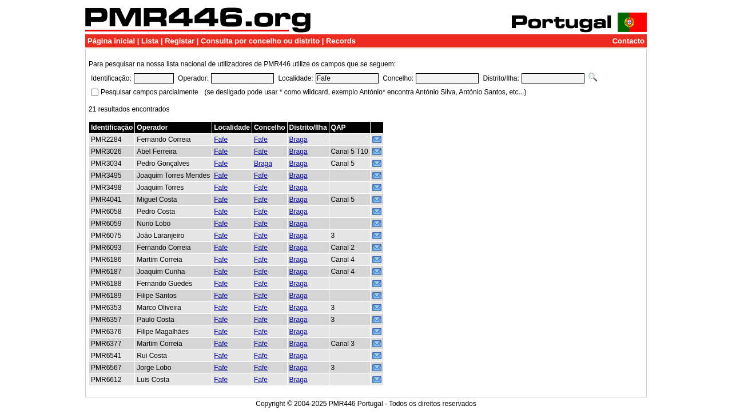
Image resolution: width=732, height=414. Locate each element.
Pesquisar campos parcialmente (149, 92)
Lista (149, 41)
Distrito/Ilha (308, 128)
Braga (298, 140)
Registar (179, 41)
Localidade (232, 128)
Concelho (269, 128)
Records (341, 41)
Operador (152, 128)
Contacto (628, 41)
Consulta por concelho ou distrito (260, 41)
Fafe (221, 140)
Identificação (112, 128)
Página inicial (111, 41)
